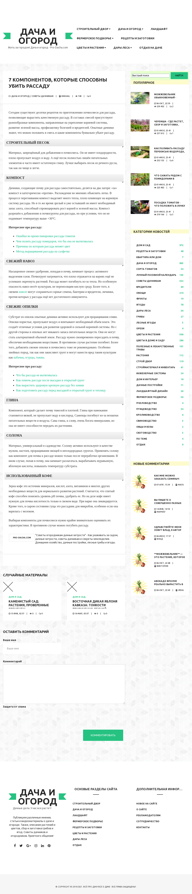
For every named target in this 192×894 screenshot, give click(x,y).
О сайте (141, 809)
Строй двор (144, 361)
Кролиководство (148, 415)
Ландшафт (159, 28)
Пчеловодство (146, 403)
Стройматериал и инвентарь (155, 367)
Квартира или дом (148, 257)
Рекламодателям (148, 815)
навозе (23, 291)
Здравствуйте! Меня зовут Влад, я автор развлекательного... (168, 530)
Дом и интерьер (147, 379)
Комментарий (12, 661)
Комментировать (103, 735)
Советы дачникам (42, 96)
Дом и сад (15, 597)
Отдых (140, 444)
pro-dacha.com (22, 537)
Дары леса (122, 47)
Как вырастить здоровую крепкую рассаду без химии (50, 385)
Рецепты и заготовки (137, 38)
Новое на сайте (146, 803)
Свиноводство (146, 421)
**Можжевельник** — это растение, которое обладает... (169, 557)
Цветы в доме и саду (150, 340)
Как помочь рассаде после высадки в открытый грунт (50, 380)
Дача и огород (130, 28)
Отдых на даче (150, 47)
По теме (141, 439)
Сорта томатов (146, 269)
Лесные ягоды (146, 322)
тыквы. (40, 357)
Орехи (140, 328)
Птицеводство (146, 409)
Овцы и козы (144, 427)
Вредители (143, 287)
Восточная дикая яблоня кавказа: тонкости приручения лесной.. (95, 605)
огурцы (29, 357)
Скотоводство (146, 433)
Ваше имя (9, 640)
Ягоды (140, 304)
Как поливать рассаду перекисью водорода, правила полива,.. (169, 151)
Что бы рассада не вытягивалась (36, 375)
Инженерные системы (151, 373)
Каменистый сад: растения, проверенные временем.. (29, 605)
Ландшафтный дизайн (152, 391)
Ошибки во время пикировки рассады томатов (45, 236)
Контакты (143, 827)
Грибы (140, 316)
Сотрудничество (147, 821)
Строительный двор (93, 28)
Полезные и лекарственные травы (155, 348)
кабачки (19, 357)
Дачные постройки (149, 385)
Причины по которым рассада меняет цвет (43, 246)
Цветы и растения (91, 47)
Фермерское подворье (95, 38)
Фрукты (141, 299)
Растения (142, 355)
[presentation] (31, 716)
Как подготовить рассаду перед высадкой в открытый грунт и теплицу (61, 390)
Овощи (141, 293)
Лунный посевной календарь (156, 275)
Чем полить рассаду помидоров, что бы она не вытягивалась (54, 241)
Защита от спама (14, 706)
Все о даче (104, 887)
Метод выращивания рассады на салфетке (43, 251)
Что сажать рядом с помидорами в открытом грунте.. (168, 178)
